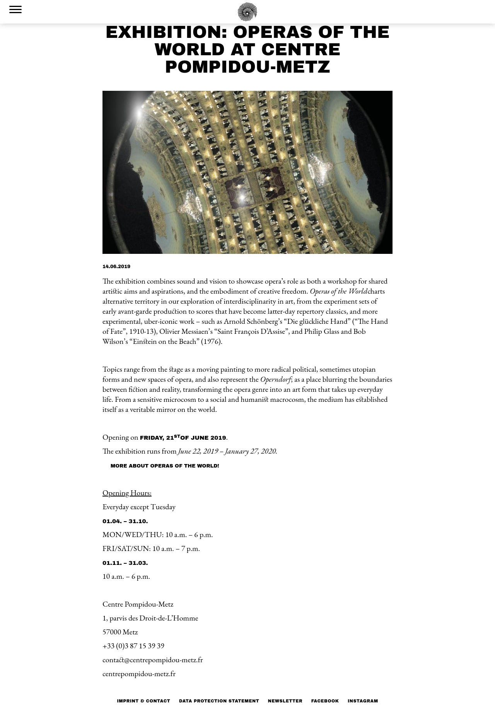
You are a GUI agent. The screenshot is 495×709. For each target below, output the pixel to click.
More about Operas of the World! (165, 466)
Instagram (363, 701)
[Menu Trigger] (15, 9)
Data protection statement (219, 701)
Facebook (325, 701)
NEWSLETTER (285, 701)
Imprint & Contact (143, 701)
